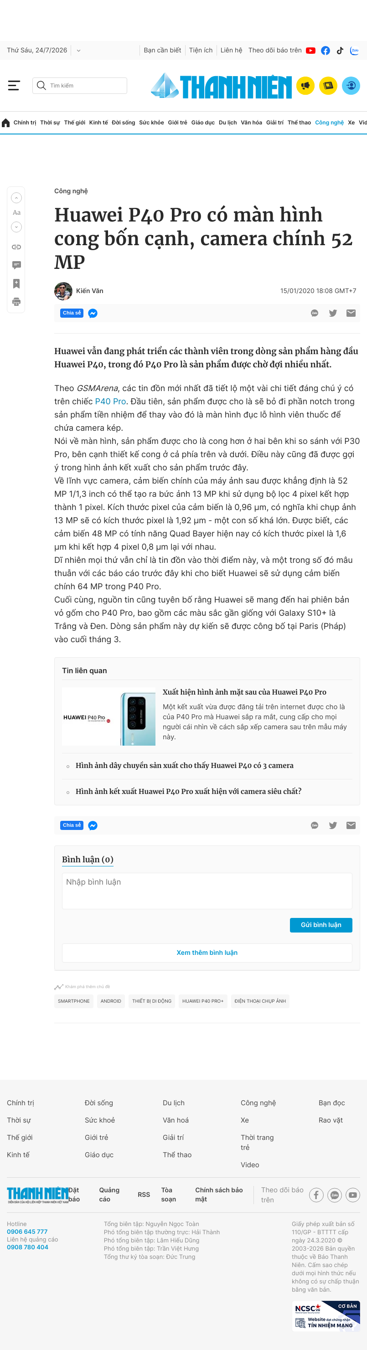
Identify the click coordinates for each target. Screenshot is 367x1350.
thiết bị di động (151, 1001)
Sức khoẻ (100, 1120)
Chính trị (25, 122)
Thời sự (50, 122)
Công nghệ (329, 122)
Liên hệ (232, 50)
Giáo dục (203, 122)
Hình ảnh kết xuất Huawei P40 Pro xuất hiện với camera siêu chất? (188, 792)
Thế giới (74, 122)
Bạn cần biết (162, 50)
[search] (79, 85)
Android (111, 1001)
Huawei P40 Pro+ (203, 1001)
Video (250, 1164)
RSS (144, 1195)
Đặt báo (74, 1194)
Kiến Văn (89, 291)
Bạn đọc (332, 1102)
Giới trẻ (177, 122)
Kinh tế (98, 122)
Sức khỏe (151, 122)
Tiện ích (201, 50)
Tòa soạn (168, 1194)
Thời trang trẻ (257, 1142)
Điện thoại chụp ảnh (260, 1001)
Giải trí (275, 122)
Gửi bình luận (321, 925)
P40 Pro (110, 402)
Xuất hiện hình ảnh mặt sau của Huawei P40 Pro (244, 692)
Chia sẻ (72, 313)
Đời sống (123, 122)
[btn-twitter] (332, 313)
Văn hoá (176, 1120)
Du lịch (228, 122)
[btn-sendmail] (351, 313)
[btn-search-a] (41, 85)
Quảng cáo (109, 1194)
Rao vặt (331, 1120)
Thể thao (299, 122)
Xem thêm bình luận (207, 953)
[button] (16, 197)
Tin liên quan (84, 670)
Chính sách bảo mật (219, 1194)
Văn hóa (251, 122)
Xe (351, 122)
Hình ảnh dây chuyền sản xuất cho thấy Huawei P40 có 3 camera (185, 766)
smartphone (74, 1001)
